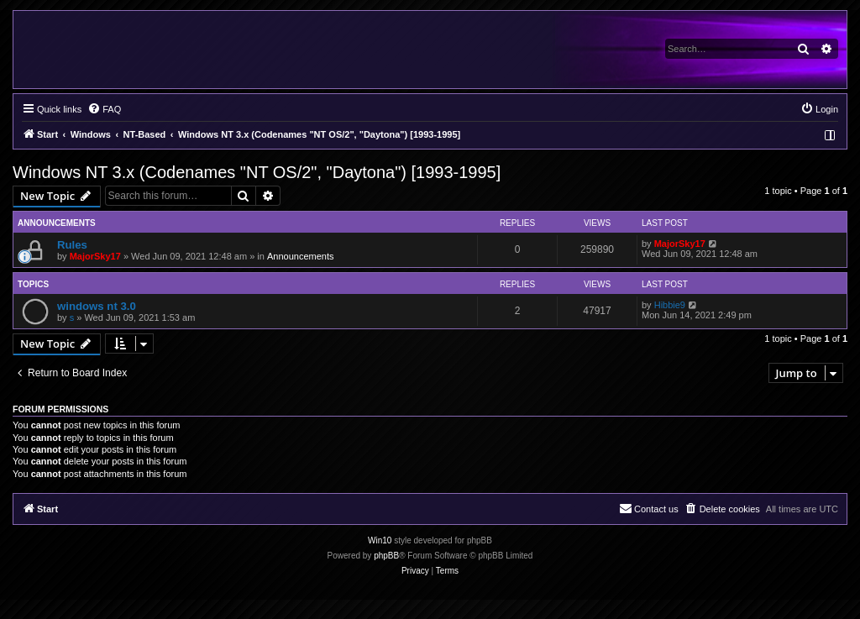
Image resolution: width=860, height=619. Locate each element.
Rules (72, 245)
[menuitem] (104, 109)
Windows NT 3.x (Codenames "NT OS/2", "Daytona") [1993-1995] (257, 172)
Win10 (379, 540)
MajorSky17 (95, 256)
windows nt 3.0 (96, 306)
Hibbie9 (669, 305)
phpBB (386, 555)
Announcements (300, 256)
